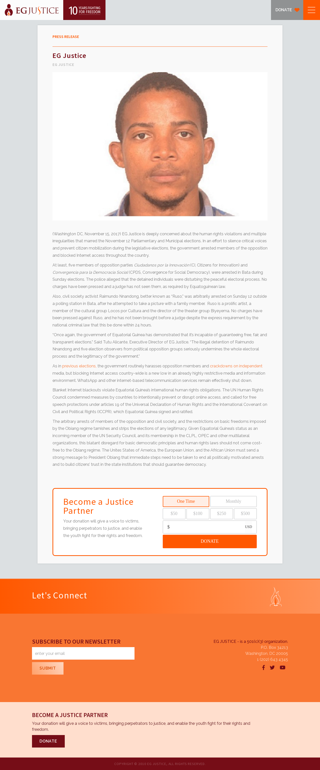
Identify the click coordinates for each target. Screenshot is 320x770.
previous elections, (79, 366)
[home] (53, 10)
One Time (186, 501)
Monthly (233, 501)
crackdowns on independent (236, 366)
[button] (311, 10)
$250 (221, 513)
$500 (245, 513)
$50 (174, 513)
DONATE (284, 9)
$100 (197, 513)
